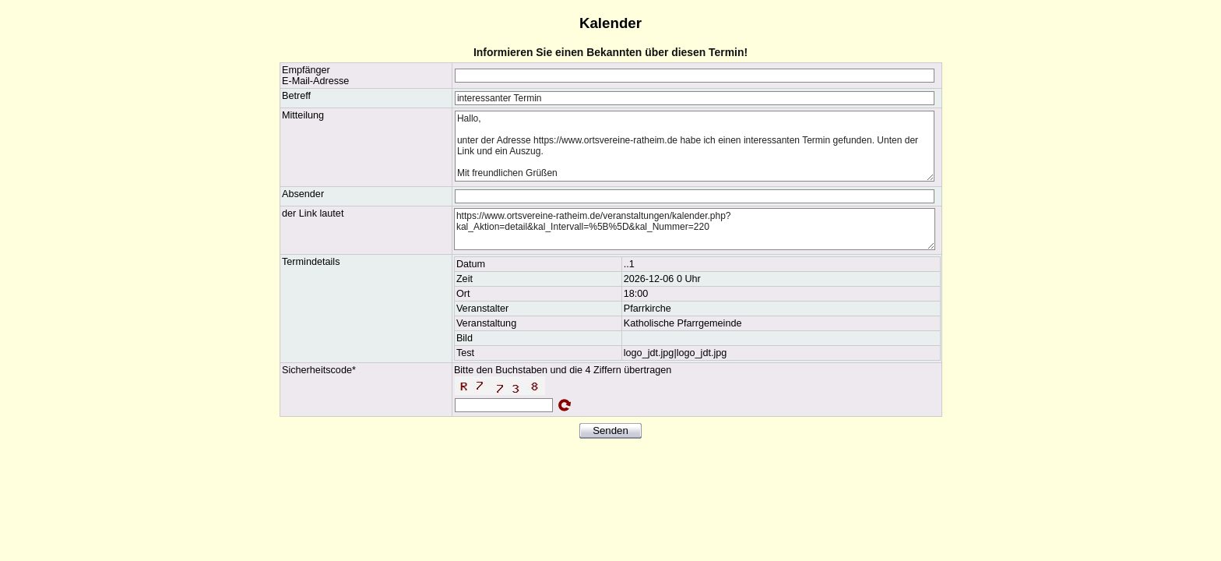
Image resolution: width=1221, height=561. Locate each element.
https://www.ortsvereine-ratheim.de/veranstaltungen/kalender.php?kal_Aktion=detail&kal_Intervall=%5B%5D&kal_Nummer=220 (694, 229)
